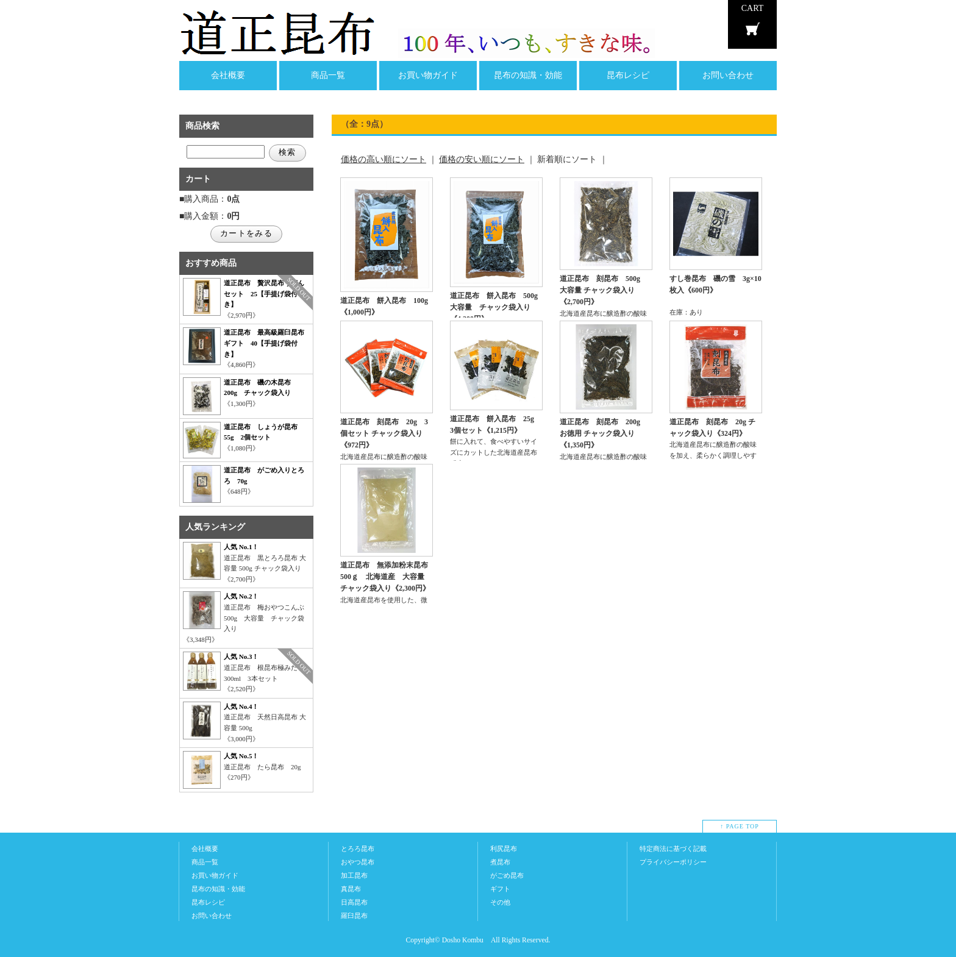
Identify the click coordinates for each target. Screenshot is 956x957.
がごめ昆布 (507, 875)
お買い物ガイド (428, 75)
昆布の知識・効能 (528, 75)
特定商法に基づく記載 (673, 848)
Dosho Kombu (462, 940)
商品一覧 (328, 75)
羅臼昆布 (354, 915)
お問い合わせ (728, 75)
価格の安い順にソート (481, 159)
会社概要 (228, 75)
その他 (500, 902)
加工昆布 (354, 875)
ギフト (500, 888)
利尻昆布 (503, 848)
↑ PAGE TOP (739, 826)
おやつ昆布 (357, 862)
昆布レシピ (628, 75)
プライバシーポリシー (673, 862)
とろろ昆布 (357, 848)
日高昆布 (354, 902)
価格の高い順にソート (383, 159)
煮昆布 (500, 862)
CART (752, 8)
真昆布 (351, 888)
